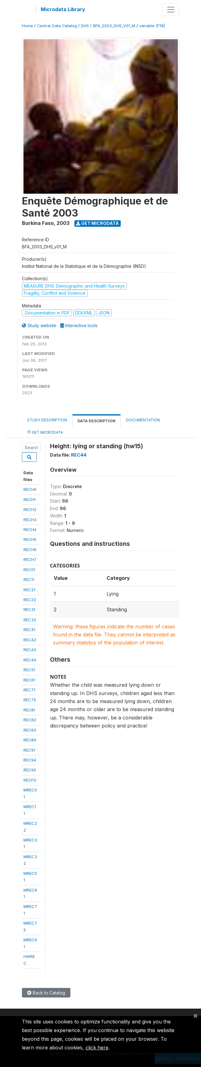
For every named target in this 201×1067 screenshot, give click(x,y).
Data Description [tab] (96, 421)
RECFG (29, 780)
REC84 (29, 739)
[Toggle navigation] (170, 9)
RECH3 (29, 519)
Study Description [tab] (47, 420)
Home (27, 25)
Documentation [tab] (143, 420)
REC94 (29, 759)
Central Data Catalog (57, 25)
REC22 (29, 599)
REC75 (29, 699)
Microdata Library (63, 9)
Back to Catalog (46, 992)
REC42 (29, 639)
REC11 (28, 579)
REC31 (29, 609)
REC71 (29, 689)
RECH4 (29, 529)
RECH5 (29, 539)
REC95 (29, 769)
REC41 (29, 629)
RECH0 (29, 489)
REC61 (29, 679)
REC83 (29, 730)
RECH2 (29, 509)
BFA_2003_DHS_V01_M (114, 25)
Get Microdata (97, 223)
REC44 (29, 659)
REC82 (29, 719)
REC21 (29, 589)
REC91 (29, 750)
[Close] (195, 1015)
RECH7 (29, 559)
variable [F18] (152, 25)
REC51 (29, 669)
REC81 (29, 709)
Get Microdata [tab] (45, 432)
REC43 (29, 649)
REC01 (29, 569)
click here (97, 1047)
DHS (85, 25)
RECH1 (29, 499)
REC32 (29, 619)
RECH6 (29, 549)
